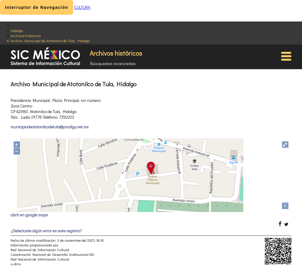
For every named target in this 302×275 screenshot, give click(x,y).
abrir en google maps (29, 215)
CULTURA (82, 7)
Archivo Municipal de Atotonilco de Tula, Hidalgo (50, 40)
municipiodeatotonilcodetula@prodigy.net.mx (49, 127)
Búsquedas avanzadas (113, 63)
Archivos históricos (26, 35)
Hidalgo (17, 30)
